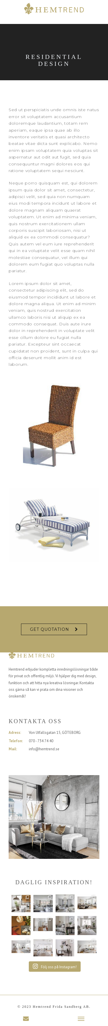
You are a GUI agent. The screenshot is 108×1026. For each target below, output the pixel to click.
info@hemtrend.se (44, 749)
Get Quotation (49, 629)
